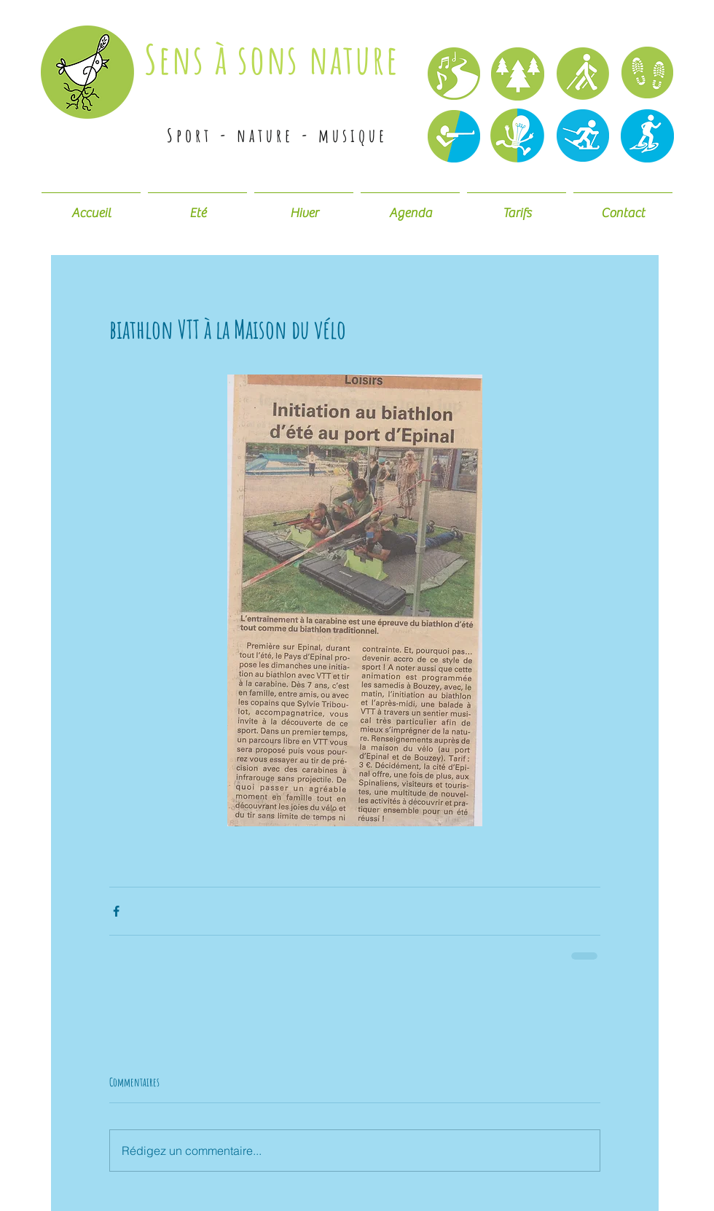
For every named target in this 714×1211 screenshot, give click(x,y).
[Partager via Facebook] (116, 911)
